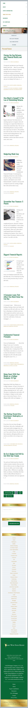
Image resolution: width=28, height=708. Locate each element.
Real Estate (14, 610)
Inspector (14, 588)
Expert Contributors (14, 573)
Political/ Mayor (14, 606)
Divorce (14, 567)
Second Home (14, 618)
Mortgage (6, 326)
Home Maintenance (14, 582)
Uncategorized (14, 631)
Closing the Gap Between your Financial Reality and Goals (13, 57)
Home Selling (14, 584)
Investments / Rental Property (14, 592)
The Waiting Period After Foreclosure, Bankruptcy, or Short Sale (13, 415)
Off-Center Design (16, 704)
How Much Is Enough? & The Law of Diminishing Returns (14, 98)
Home (14, 684)
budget (12, 193)
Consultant (14, 553)
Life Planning (13, 85)
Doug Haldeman (14, 88)
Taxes (14, 628)
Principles (6, 365)
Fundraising (14, 579)
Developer (14, 565)
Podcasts (14, 604)
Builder (14, 543)
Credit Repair (13, 324)
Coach (14, 551)
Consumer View (13, 444)
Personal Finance (14, 145)
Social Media (14, 620)
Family (14, 575)
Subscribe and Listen (14, 523)
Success (15, 365)
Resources (14, 614)
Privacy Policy (14, 697)
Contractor (14, 557)
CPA (14, 559)
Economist (14, 569)
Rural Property (14, 616)
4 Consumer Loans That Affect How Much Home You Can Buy (13, 296)
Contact (14, 695)
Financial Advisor (14, 577)
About (14, 686)
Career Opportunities (14, 549)
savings (11, 365)
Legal (14, 594)
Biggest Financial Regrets (13, 254)
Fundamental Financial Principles (11, 335)
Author (14, 539)
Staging (14, 622)
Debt (14, 563)
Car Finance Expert (14, 547)
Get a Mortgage (14, 693)
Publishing (14, 608)
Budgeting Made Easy (11, 153)
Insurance (14, 590)
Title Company (14, 629)
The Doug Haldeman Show (15, 89)
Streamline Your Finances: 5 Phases (13, 202)
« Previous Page (8, 493)
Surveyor (14, 626)
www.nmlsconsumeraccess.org (15, 679)
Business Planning (14, 545)
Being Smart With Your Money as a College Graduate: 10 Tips (12, 376)
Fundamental (20, 364)
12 (5, 495)
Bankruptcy (14, 541)
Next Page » (10, 496)
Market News (14, 598)
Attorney (14, 537)
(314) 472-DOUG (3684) (16, 655)
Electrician (14, 571)
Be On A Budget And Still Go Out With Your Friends (14, 454)
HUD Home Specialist (14, 586)
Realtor (14, 612)
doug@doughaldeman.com (15, 657)
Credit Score (13, 364)
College (12, 405)
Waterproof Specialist (14, 633)
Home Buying (20, 324)
